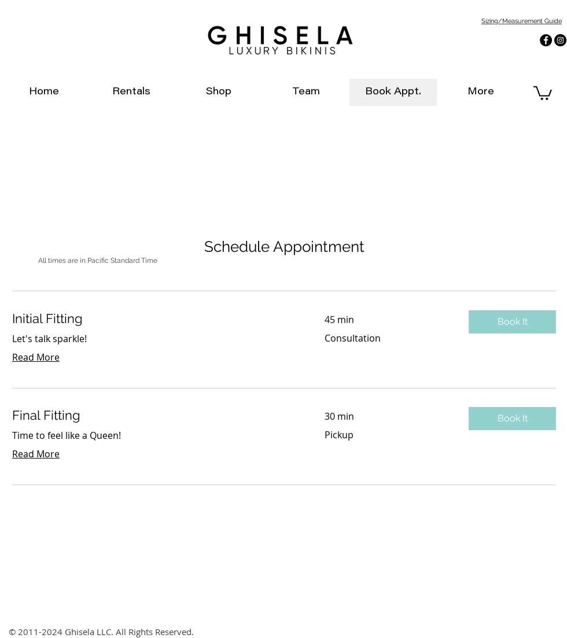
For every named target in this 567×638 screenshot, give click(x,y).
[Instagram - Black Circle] (560, 40)
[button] (512, 321)
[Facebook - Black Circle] (546, 40)
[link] (542, 92)
